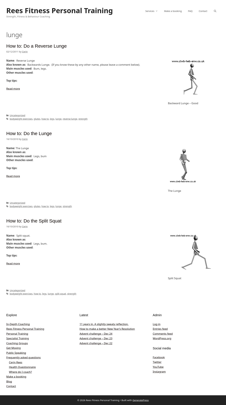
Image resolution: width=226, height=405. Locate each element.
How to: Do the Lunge (29, 133)
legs (52, 118)
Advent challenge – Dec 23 (96, 338)
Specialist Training (17, 338)
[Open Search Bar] (215, 11)
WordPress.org (162, 338)
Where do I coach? (20, 372)
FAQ (190, 11)
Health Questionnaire (22, 367)
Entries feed (160, 329)
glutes (37, 118)
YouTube (158, 367)
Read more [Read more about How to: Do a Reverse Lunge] (13, 88)
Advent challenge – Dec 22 (96, 343)
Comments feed (163, 333)
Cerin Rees (15, 362)
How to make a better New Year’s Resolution (107, 329)
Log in (156, 324)
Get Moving (13, 348)
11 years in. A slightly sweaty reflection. (104, 324)
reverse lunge (70, 118)
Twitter (157, 362)
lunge (59, 118)
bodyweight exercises (21, 118)
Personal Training (17, 333)
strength (83, 118)
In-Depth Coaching (18, 324)
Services (153, 11)
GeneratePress (140, 400)
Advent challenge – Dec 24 (96, 333)
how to (45, 118)
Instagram (159, 371)
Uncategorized (17, 115)
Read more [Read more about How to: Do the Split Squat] (13, 263)
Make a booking (173, 11)
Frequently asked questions (23, 357)
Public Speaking (16, 353)
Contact (203, 11)
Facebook (159, 357)
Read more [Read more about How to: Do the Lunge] (13, 176)
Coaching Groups (17, 343)
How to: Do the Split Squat (34, 220)
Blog (9, 381)
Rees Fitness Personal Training (59, 10)
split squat (60, 293)
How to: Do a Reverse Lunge (36, 46)
